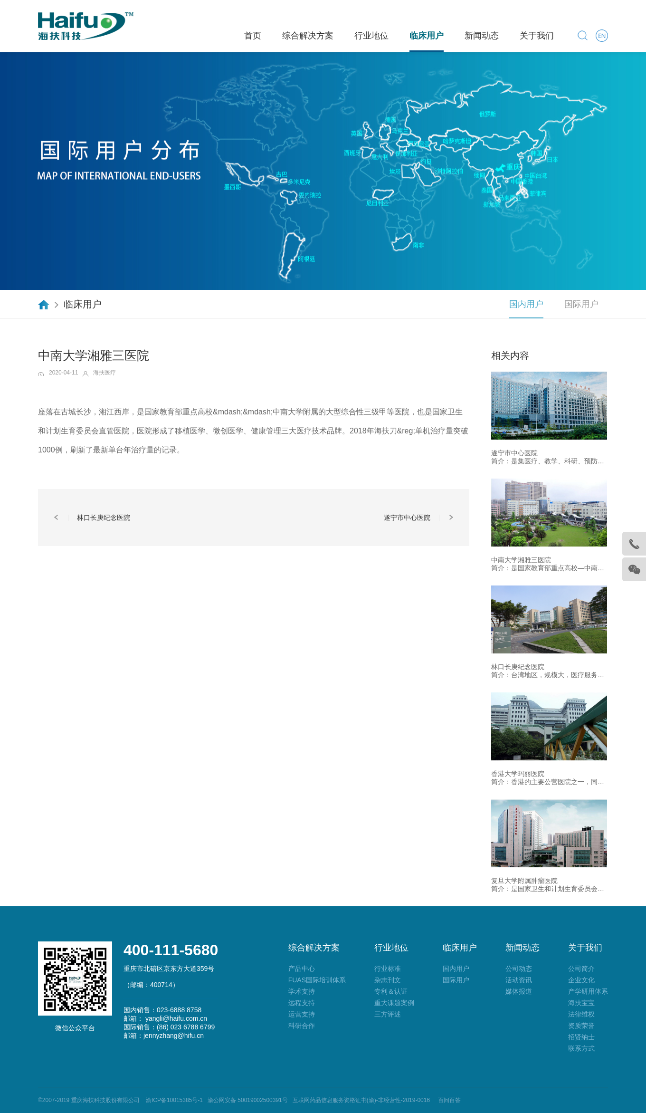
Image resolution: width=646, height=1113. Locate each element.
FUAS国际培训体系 (317, 980)
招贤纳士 (581, 1037)
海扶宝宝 (581, 1003)
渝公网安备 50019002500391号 (248, 1100)
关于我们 (537, 35)
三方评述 (387, 1014)
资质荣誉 (581, 1025)
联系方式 (581, 1048)
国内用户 (526, 304)
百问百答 (449, 1100)
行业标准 (387, 968)
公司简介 (581, 968)
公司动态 (518, 968)
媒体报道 (518, 991)
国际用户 (581, 304)
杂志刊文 (387, 980)
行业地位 (371, 35)
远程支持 (301, 1003)
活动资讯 (518, 980)
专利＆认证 (391, 991)
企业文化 (581, 980)
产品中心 (301, 968)
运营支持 (301, 1014)
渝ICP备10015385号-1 (172, 1100)
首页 (252, 35)
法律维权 (581, 1014)
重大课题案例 (394, 1003)
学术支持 (301, 991)
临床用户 (426, 35)
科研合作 (301, 1025)
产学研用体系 (588, 991)
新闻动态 (482, 35)
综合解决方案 (307, 35)
